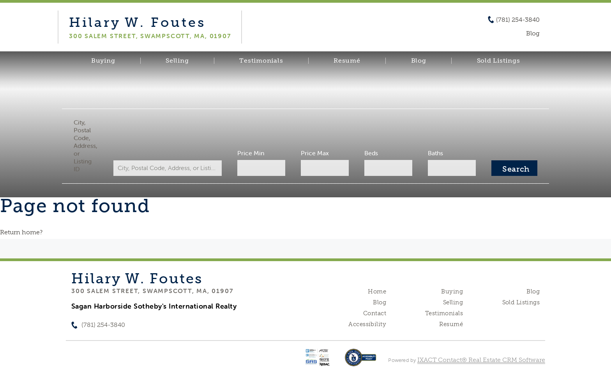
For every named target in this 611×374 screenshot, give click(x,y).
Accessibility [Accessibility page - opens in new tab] (367, 324)
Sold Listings (498, 61)
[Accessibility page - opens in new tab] (361, 361)
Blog (418, 61)
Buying (103, 61)
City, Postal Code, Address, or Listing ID (85, 145)
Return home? (21, 232)
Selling (177, 61)
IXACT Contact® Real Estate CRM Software (481, 359)
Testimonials (261, 61)
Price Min (250, 153)
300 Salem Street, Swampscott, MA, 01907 (152, 291)
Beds (371, 153)
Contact (374, 313)
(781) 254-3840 (518, 20)
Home (377, 291)
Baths (435, 153)
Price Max (315, 153)
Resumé (347, 61)
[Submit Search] (514, 168)
